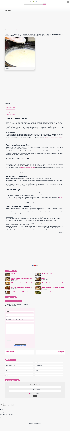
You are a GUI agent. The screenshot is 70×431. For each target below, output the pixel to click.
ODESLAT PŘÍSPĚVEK (20, 345)
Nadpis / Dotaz (8, 309)
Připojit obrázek (9, 338)
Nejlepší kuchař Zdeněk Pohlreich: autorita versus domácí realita (51, 274)
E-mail (7, 316)
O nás (2, 409)
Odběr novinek (3, 411)
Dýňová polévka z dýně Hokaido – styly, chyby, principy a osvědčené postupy (21, 200)
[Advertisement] (33, 20)
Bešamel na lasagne (9, 112)
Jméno (7, 313)
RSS (2, 417)
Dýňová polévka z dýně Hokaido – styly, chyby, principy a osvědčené (22, 283)
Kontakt (37, 375)
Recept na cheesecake (10, 351)
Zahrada (6, 370)
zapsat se (32, 393)
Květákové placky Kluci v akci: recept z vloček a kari (52, 282)
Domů (2, 7)
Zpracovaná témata (39, 373)
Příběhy (37, 370)
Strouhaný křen (61, 351)
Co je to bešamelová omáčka (10, 105)
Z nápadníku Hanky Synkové (10, 365)
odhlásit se (39, 393)
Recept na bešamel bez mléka (10, 109)
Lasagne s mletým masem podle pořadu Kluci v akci (21, 287)
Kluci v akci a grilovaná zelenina (47, 291)
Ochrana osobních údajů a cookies (7, 414)
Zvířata (37, 368)
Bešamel (19, 141)
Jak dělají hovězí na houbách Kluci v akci (19, 291)
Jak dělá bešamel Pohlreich (10, 110)
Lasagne (43, 278)
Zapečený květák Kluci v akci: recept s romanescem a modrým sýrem (27, 170)
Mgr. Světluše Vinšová (14, 29)
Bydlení (6, 368)
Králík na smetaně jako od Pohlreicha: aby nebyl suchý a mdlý (52, 288)
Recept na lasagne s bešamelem (11, 114)
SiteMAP (2, 415)
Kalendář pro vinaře (39, 365)
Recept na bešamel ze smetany (10, 107)
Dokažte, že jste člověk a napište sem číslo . (17, 319)
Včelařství (7, 375)
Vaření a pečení (6, 7)
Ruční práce (38, 362)
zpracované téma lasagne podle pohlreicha (27, 167)
